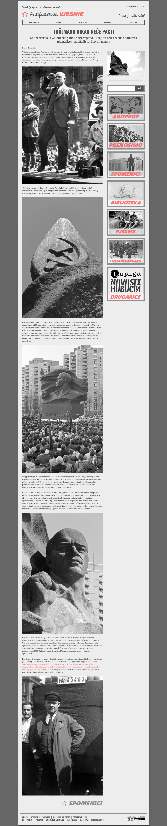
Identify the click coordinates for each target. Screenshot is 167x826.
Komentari (83, 22)
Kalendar (108, 22)
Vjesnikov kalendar (61, 816)
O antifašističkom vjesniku (92, 819)
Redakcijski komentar (40, 816)
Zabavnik (133, 22)
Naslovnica (34, 22)
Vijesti (58, 22)
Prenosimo (27, 819)
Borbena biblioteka (55, 819)
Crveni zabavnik (80, 816)
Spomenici (38, 819)
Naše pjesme (72, 819)
